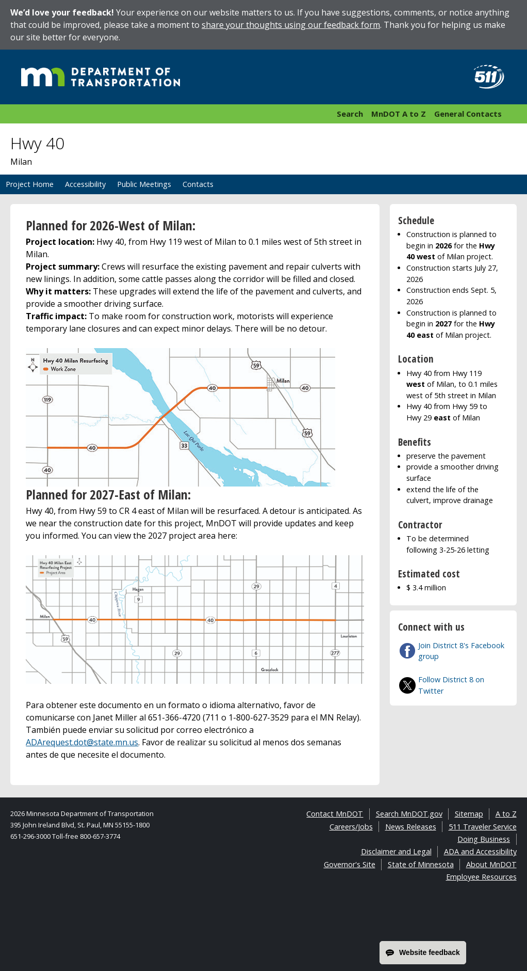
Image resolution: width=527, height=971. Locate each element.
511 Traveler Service (483, 827)
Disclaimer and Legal (396, 851)
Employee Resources (481, 877)
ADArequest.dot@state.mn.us (82, 742)
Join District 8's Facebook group (461, 651)
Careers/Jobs (351, 827)
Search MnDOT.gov (409, 814)
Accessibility (85, 184)
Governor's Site (349, 864)
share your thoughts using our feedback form (291, 24)
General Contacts (468, 113)
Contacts (198, 184)
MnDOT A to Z (398, 113)
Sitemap (469, 814)
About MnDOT (491, 864)
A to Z (506, 814)
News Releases (410, 827)
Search (350, 113)
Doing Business (483, 839)
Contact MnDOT (334, 814)
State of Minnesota (421, 864)
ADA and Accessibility (480, 851)
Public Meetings (144, 184)
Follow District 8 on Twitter (451, 685)
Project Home (30, 184)
